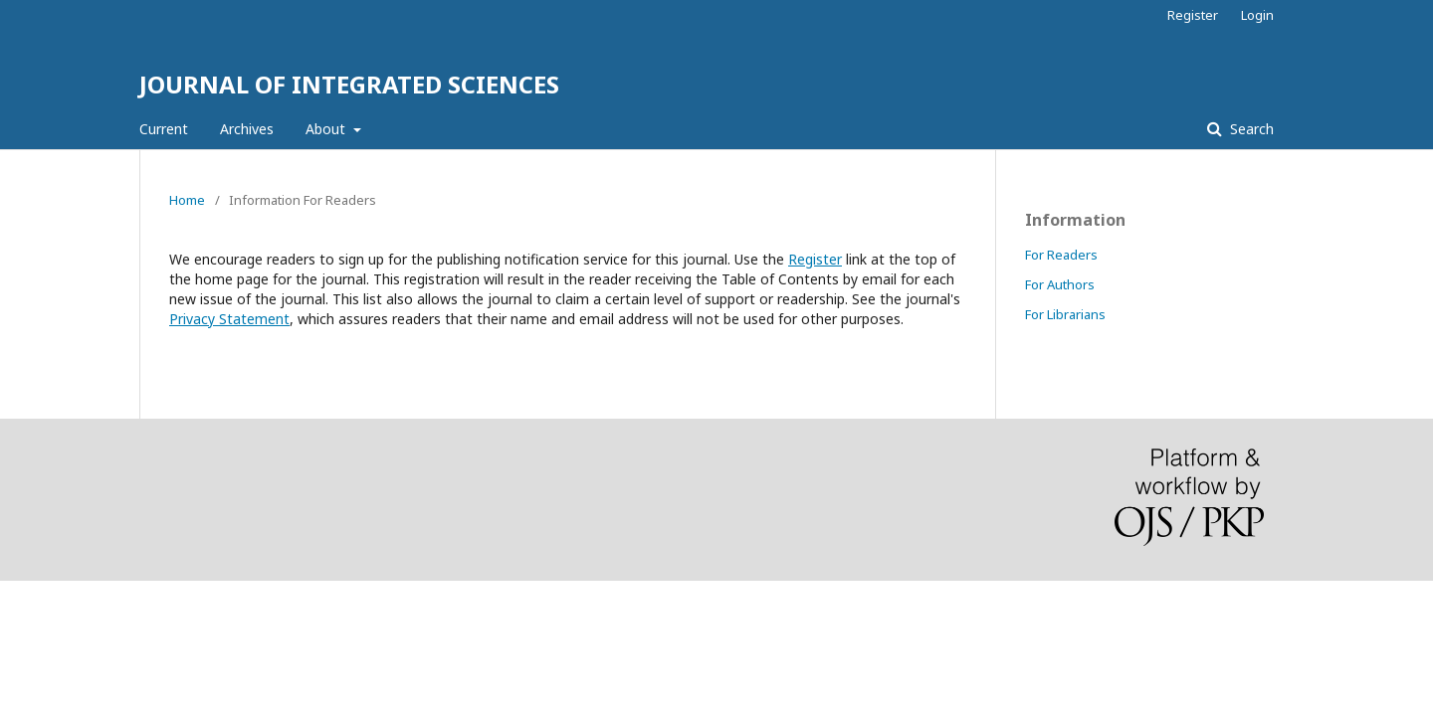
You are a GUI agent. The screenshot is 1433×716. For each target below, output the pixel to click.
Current (163, 128)
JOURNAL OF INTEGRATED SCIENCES (349, 84)
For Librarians (1065, 314)
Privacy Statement (229, 318)
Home (187, 200)
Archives (247, 128)
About (327, 128)
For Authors (1060, 284)
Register (1192, 15)
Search (1250, 128)
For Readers (1061, 255)
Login (1257, 15)
